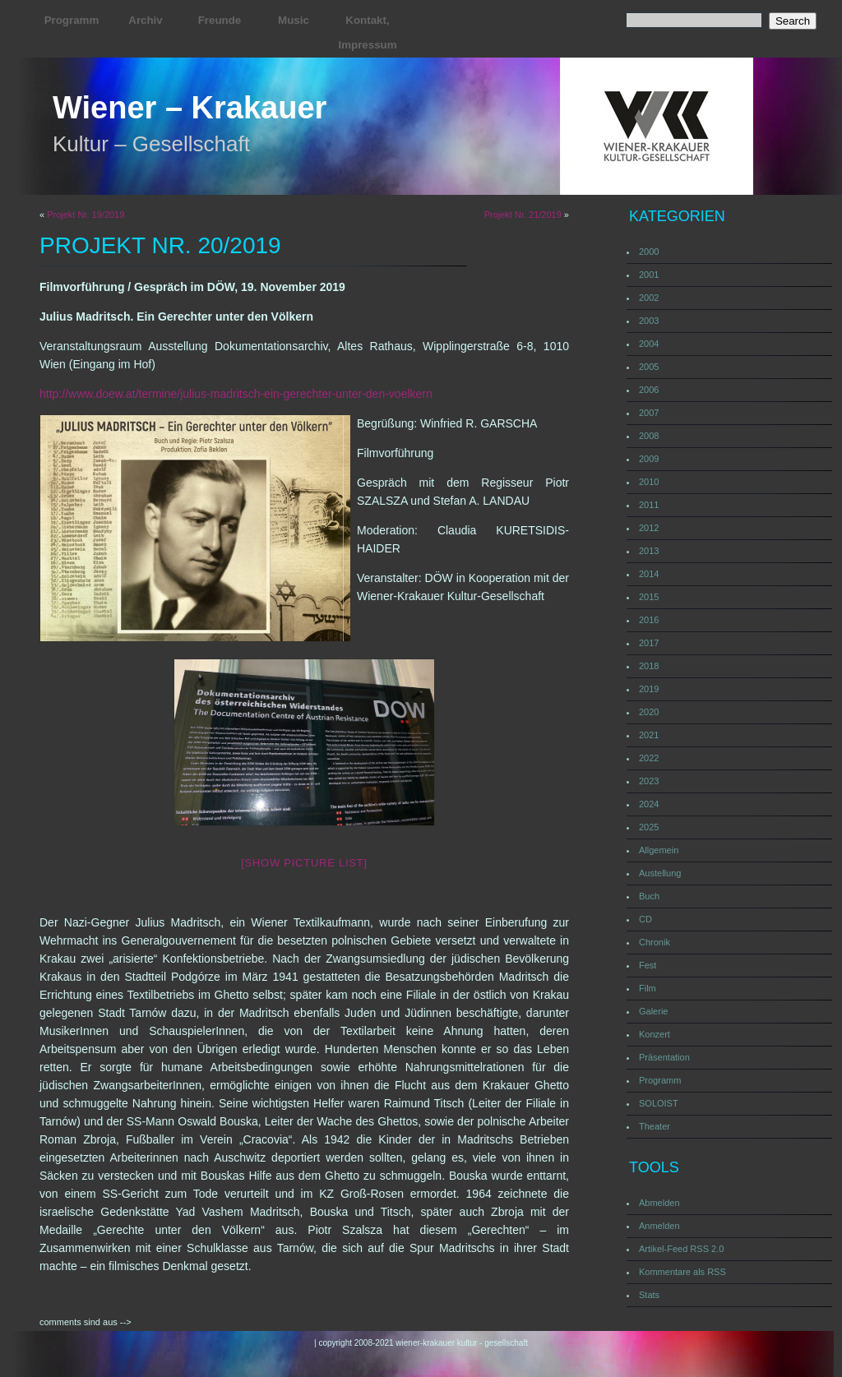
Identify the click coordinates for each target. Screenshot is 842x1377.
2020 (649, 712)
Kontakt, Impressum (367, 32)
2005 (649, 367)
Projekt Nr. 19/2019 (85, 214)
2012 (649, 528)
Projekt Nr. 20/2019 (160, 245)
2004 (649, 344)
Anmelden (659, 1226)
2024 (649, 804)
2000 (649, 251)
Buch (649, 896)
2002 (649, 298)
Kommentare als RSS (682, 1272)
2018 (649, 666)
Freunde (220, 20)
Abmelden (659, 1203)
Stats (649, 1295)
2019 (649, 689)
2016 (649, 620)
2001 (649, 275)
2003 (649, 321)
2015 (649, 597)
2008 (649, 436)
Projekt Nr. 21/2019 (523, 214)
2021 (649, 735)
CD (645, 919)
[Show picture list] (304, 863)
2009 (649, 459)
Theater (654, 1126)
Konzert (654, 1034)
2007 (649, 413)
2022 (649, 758)
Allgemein (658, 850)
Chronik (654, 942)
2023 (649, 781)
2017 (649, 643)
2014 (649, 574)
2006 (649, 390)
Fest (647, 965)
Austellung (660, 873)
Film (647, 988)
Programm (71, 20)
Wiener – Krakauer (189, 107)
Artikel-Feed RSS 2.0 (681, 1249)
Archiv (145, 20)
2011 (649, 505)
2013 (649, 551)
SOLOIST (658, 1103)
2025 (649, 827)
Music (293, 20)
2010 (649, 482)
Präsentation (664, 1057)
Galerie (653, 1011)
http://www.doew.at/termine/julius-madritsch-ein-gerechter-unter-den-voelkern (236, 393)
